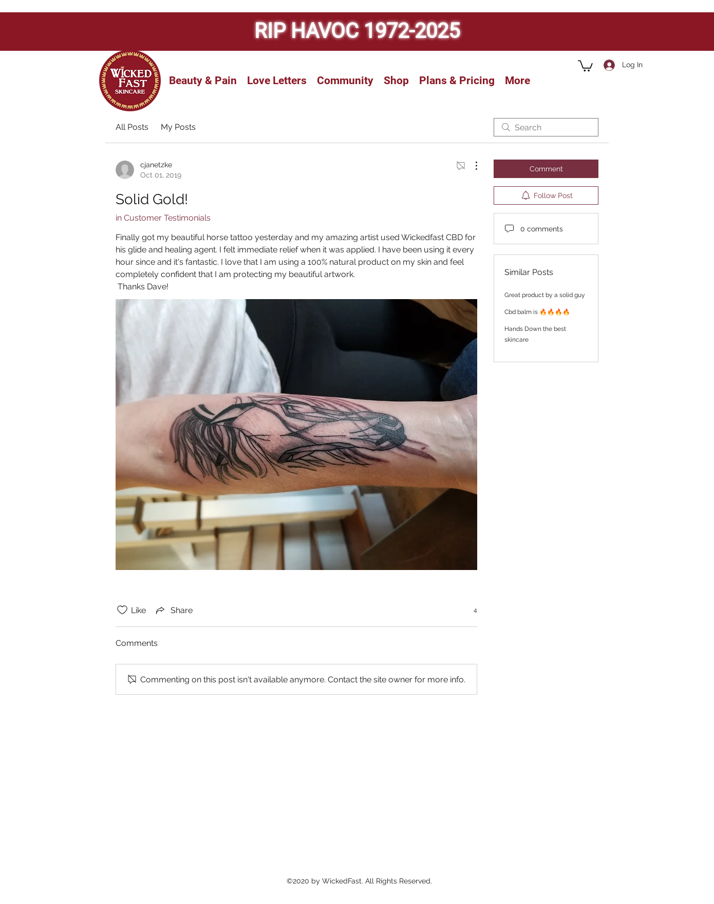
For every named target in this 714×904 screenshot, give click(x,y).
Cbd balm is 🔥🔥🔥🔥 (537, 312)
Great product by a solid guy (544, 295)
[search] (546, 127)
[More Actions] (471, 166)
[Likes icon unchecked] (122, 610)
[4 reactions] (469, 610)
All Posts (132, 127)
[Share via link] (173, 610)
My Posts (178, 127)
